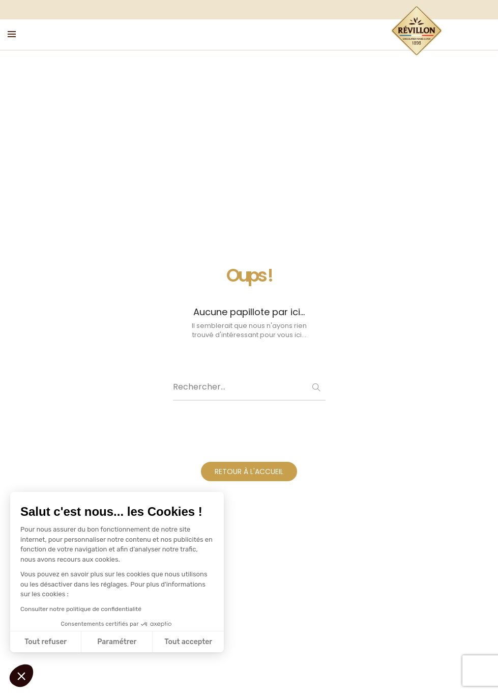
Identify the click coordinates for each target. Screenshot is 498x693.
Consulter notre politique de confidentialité (80, 609)
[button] (21, 675)
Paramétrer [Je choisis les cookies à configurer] (116, 641)
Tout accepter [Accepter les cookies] (188, 641)
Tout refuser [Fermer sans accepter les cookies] (45, 641)
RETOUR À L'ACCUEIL (249, 471)
